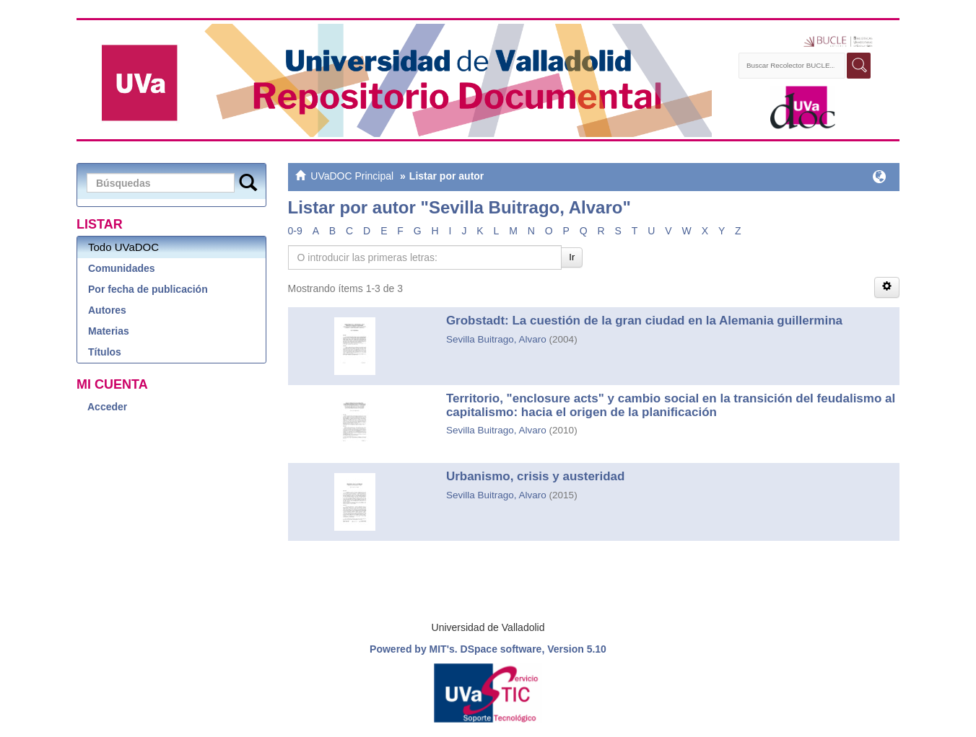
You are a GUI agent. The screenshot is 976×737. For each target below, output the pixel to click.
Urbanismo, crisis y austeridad (535, 476)
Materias (108, 331)
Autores (107, 310)
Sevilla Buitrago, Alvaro (496, 339)
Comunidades (121, 268)
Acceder (107, 406)
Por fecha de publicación (148, 289)
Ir (572, 257)
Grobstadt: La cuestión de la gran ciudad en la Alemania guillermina (644, 320)
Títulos (104, 352)
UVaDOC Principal (351, 176)
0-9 (295, 231)
